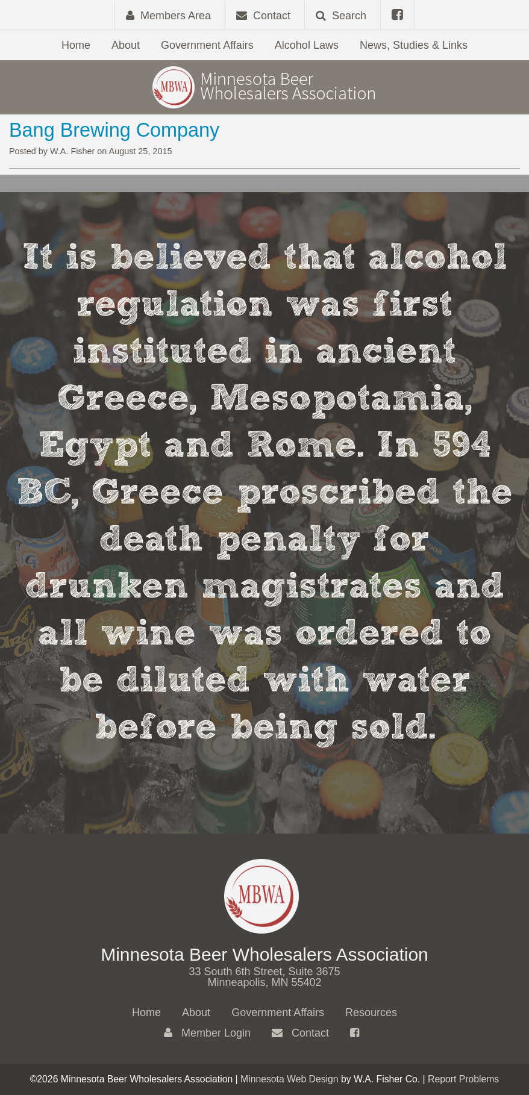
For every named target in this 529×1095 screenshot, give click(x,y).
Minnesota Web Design (289, 1079)
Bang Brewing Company (114, 130)
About (125, 45)
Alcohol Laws (307, 45)
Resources (371, 1012)
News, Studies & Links (414, 45)
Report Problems (463, 1079)
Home (75, 45)
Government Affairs (207, 45)
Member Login (207, 1033)
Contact (300, 1033)
